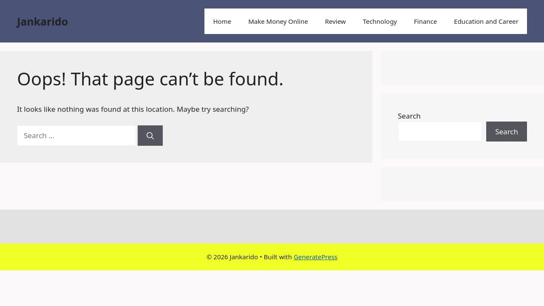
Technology (380, 21)
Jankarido (42, 21)
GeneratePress (315, 256)
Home (222, 21)
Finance (425, 21)
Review (335, 21)
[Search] (150, 135)
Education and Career (486, 21)
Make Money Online (278, 21)
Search (409, 116)
